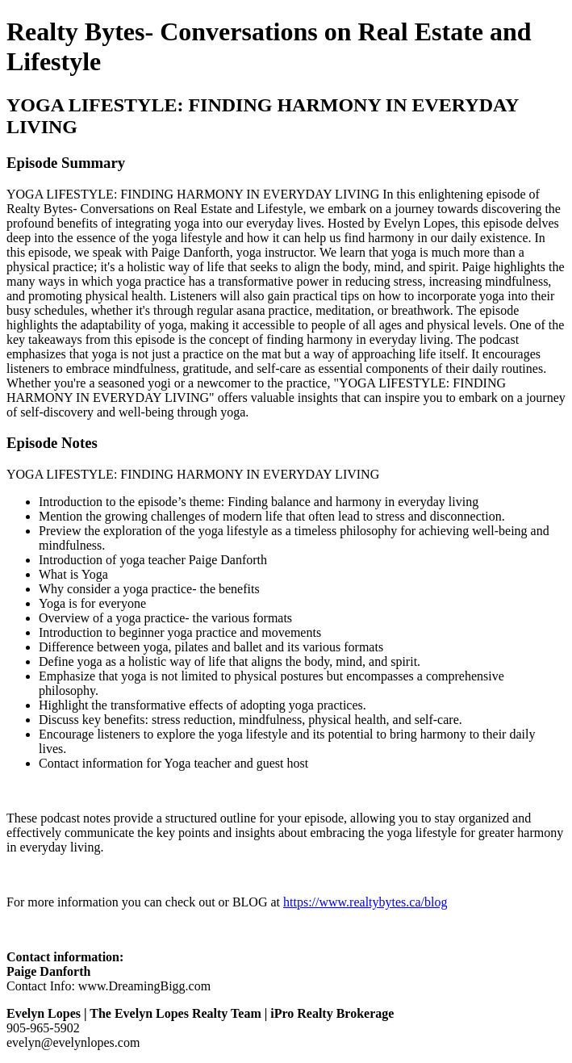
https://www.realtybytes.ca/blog (365, 902)
